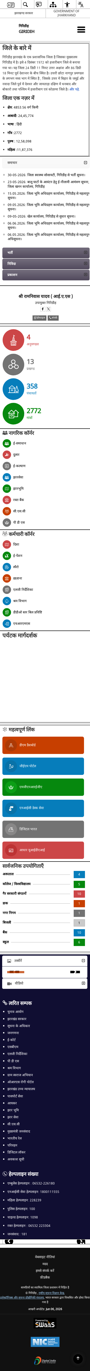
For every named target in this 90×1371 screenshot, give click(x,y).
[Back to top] (78, 1359)
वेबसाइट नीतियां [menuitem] (45, 1257)
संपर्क (53, 318)
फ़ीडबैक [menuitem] (45, 1277)
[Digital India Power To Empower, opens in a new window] (45, 1361)
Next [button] (75, 972)
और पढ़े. (74, 89)
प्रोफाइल (39, 318)
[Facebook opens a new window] (42, 309)
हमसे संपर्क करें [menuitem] (45, 1270)
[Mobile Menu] (81, 29)
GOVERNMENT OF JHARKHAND (66, 13)
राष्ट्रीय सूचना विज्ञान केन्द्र (51, 1293)
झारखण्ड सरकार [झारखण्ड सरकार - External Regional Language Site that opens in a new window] (23, 13)
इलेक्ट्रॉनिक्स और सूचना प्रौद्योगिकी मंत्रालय (22, 1298)
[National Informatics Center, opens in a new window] (45, 1342)
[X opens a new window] (48, 309)
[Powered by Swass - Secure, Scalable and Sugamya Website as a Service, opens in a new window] (45, 1323)
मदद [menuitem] (45, 1264)
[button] (46, 163)
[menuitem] (11, 4)
